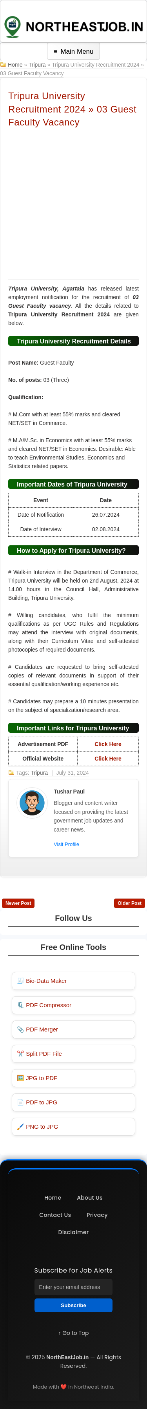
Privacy (97, 1215)
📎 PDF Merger (37, 1029)
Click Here (107, 744)
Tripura (37, 65)
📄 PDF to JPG (37, 1102)
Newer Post (18, 903)
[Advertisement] (73, 203)
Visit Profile (66, 844)
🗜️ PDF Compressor (44, 1005)
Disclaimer (73, 1232)
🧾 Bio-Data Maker (42, 980)
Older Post (130, 903)
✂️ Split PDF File (39, 1053)
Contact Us (55, 1215)
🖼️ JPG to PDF (37, 1078)
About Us (90, 1198)
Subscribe (73, 1305)
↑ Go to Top (73, 1333)
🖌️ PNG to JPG (37, 1126)
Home (15, 65)
